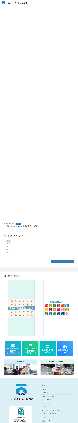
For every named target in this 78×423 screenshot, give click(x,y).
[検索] (62, 261)
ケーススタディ (46, 403)
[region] (39, 308)
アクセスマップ (47, 399)
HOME (43, 386)
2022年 (8, 252)
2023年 (8, 249)
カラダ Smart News (47, 421)
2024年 (8, 246)
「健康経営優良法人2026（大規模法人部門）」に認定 (21, 226)
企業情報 (44, 389)
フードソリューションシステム (50, 410)
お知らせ (18, 223)
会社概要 (45, 392)
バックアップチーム (48, 417)
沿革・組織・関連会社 (49, 396)
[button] (21, 308)
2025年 (8, 243)
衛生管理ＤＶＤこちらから (48, 351)
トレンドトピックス (47, 406)
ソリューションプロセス (49, 414)
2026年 (8, 240)
